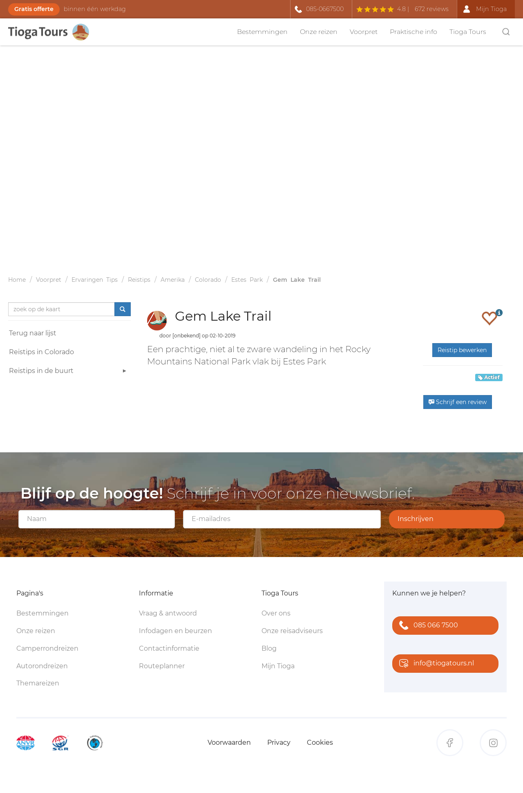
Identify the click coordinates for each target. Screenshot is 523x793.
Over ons (276, 613)
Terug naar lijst (32, 333)
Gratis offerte (34, 9)
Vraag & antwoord (168, 613)
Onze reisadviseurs (292, 631)
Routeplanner (162, 666)
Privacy (279, 742)
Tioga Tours (467, 32)
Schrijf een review (458, 402)
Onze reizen (318, 32)
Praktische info (413, 32)
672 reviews (432, 9)
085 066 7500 (427, 626)
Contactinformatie (169, 648)
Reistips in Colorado (41, 352)
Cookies (320, 742)
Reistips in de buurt (69, 372)
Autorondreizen (42, 666)
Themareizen (37, 683)
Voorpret (364, 32)
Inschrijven (416, 519)
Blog (269, 648)
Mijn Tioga (278, 666)
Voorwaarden (229, 742)
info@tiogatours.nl (435, 664)
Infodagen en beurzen (175, 631)
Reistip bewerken (462, 350)
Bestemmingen (262, 32)
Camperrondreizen (47, 648)
